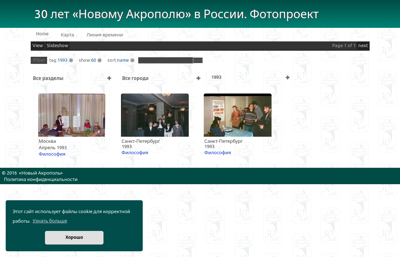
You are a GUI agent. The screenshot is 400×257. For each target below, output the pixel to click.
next (363, 45)
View (37, 45)
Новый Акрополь (40, 173)
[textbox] (165, 60)
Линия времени (105, 34)
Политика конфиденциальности (40, 179)
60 (93, 60)
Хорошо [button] (74, 237)
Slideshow (57, 45)
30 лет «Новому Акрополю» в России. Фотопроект (176, 14)
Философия (52, 154)
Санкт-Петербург (141, 141)
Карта (67, 34)
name (123, 60)
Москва (47, 141)
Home (42, 33)
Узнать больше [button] (49, 220)
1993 (62, 60)
